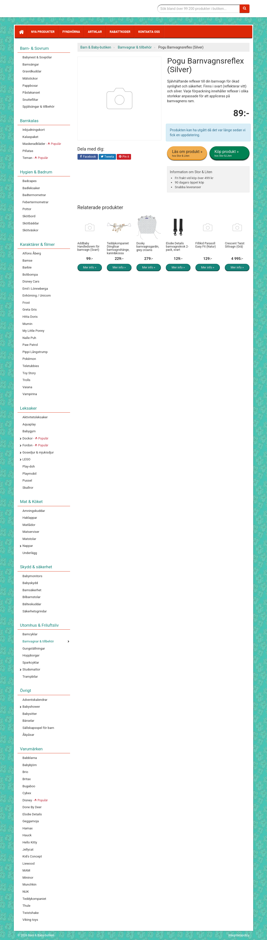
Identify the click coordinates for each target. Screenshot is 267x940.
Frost (26, 302)
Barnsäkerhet (31, 590)
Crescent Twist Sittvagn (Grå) (234, 245)
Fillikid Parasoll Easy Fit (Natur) (205, 245)
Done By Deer (31, 807)
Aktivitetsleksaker (35, 417)
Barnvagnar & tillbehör (38, 641)
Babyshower (31, 706)
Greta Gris (29, 309)
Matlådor (28, 525)
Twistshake (30, 913)
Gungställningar (33, 648)
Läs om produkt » (187, 153)
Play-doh (28, 466)
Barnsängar (30, 64)
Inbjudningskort (33, 130)
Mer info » (89, 267)
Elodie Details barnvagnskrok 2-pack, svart (177, 247)
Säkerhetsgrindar (34, 611)
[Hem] (21, 32)
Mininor (27, 877)
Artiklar (95, 32)
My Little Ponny (33, 331)
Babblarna (29, 758)
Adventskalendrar (34, 700)
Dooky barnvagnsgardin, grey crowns (147, 247)
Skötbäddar (30, 223)
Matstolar (29, 539)
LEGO (26, 459)
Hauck (27, 835)
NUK (25, 891)
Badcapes (29, 181)
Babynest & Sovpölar (37, 57)
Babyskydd (30, 583)
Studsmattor (31, 669)
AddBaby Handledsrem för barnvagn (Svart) (88, 247)
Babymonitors (32, 576)
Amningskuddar (33, 511)
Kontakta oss (149, 32)
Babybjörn (29, 765)
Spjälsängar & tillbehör (38, 106)
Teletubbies (30, 366)
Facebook (87, 157)
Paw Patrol (30, 345)
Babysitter (29, 714)
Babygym (29, 431)
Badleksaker (31, 188)
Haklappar (29, 518)
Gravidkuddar (31, 71)
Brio (25, 772)
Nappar (27, 546)
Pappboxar (30, 85)
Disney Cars (30, 281)
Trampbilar (30, 676)
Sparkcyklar (30, 662)
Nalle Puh (29, 338)
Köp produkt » (229, 153)
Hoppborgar (30, 655)
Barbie (27, 267)
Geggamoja (30, 821)
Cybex (26, 793)
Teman (35, 158)
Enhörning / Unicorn (36, 295)
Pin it (124, 157)
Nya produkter (43, 32)
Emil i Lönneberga (35, 288)
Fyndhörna (71, 32)
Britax (26, 779)
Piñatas (27, 151)
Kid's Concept (32, 856)
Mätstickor (30, 78)
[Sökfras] (198, 8)
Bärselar (28, 720)
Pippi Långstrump (35, 352)
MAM (26, 870)
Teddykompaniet (34, 899)
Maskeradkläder (41, 144)
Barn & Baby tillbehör (55, 8)
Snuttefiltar (30, 99)
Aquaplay (29, 424)
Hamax (27, 828)
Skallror (27, 487)
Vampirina (29, 394)
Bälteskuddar (31, 604)
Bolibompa (30, 274)
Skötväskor (30, 230)
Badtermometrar (34, 195)
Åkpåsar (28, 735)
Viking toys (30, 920)
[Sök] (244, 8)
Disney (35, 800)
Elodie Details (32, 814)
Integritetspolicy (238, 935)
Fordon (35, 445)
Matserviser (30, 532)
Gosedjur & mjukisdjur (38, 452)
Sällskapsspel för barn (38, 728)
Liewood (28, 863)
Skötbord (28, 216)
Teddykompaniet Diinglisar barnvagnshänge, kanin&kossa (118, 248)
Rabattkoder (120, 32)
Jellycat (28, 849)
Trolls (26, 380)
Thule (26, 905)
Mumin (27, 324)
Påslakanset (31, 92)
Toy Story (29, 373)
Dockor (35, 438)
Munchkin (29, 884)
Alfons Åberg (31, 253)
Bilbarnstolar (31, 597)
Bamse (27, 260)
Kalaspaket (30, 137)
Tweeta (107, 157)
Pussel (27, 480)
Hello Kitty (29, 842)
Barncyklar (30, 634)
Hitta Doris (30, 317)
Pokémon (29, 359)
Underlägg (29, 553)
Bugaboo (28, 786)
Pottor (26, 209)
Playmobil (29, 473)
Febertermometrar (35, 202)
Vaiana (27, 387)
